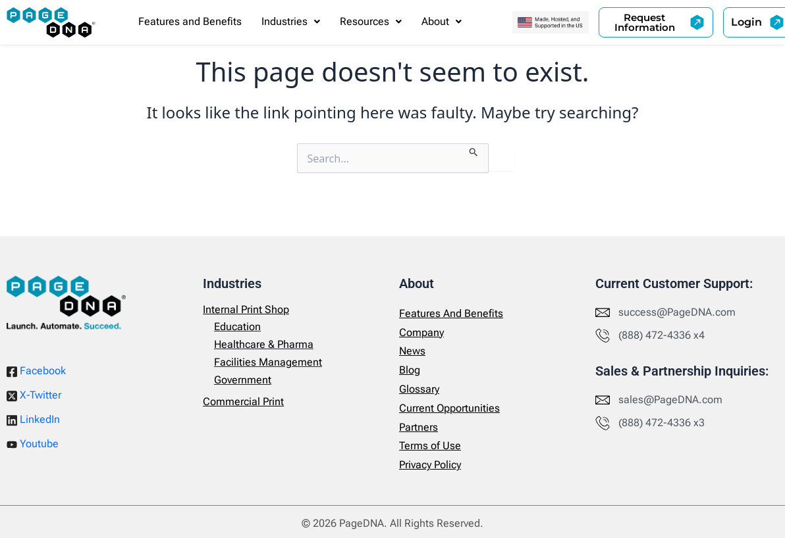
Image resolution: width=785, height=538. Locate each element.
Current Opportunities (449, 408)
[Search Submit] (474, 150)
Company (421, 332)
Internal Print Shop (246, 309)
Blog (409, 370)
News (412, 351)
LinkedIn (33, 419)
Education (237, 326)
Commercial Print (243, 401)
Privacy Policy (430, 464)
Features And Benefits (451, 313)
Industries (290, 21)
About (441, 21)
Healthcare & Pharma (263, 344)
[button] (291, 22)
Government (242, 380)
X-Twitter (34, 395)
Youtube (33, 443)
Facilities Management (268, 362)
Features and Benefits (190, 21)
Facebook (36, 371)
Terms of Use (430, 445)
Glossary (419, 389)
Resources (371, 21)
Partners (418, 427)
